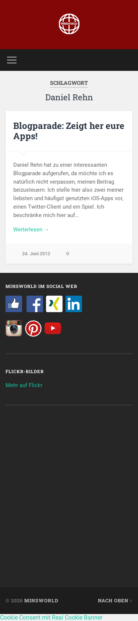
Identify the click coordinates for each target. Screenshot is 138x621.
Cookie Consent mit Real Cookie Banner (51, 617)
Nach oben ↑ (115, 600)
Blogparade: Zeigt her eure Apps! (68, 131)
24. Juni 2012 (36, 253)
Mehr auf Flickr (24, 385)
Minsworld (41, 600)
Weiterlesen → (31, 229)
